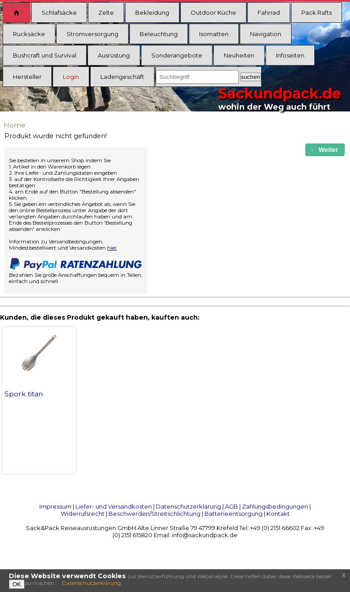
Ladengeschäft (122, 76)
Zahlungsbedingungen (275, 506)
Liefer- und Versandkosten (113, 506)
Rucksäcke (29, 33)
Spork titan (23, 394)
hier (112, 248)
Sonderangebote (176, 55)
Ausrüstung (114, 55)
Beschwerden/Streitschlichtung (154, 513)
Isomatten (214, 33)
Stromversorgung (92, 33)
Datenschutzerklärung (188, 506)
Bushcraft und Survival (44, 55)
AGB (231, 506)
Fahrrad (269, 12)
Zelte (106, 12)
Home (14, 125)
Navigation (265, 33)
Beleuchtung (159, 33)
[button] (325, 149)
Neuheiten (239, 55)
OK (16, 584)
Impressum (55, 506)
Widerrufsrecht (82, 513)
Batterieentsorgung (233, 513)
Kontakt (278, 513)
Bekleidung (152, 12)
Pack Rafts (316, 12)
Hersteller (27, 76)
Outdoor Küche (213, 12)
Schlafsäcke (59, 12)
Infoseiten (290, 55)
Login (71, 76)
